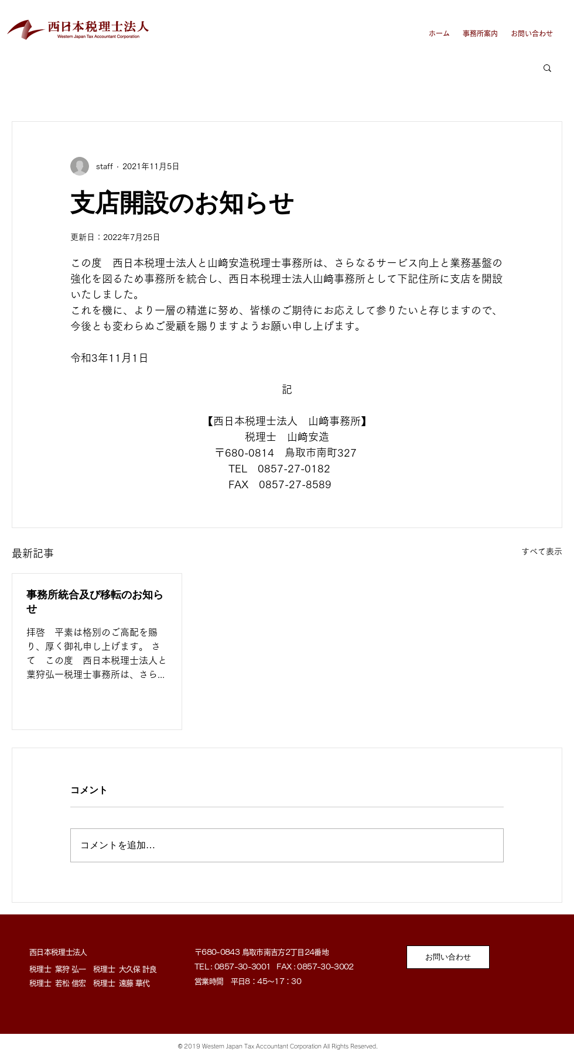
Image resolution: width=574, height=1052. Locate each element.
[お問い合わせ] (448, 957)
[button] (547, 67)
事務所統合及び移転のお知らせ (94, 602)
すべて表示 (541, 551)
